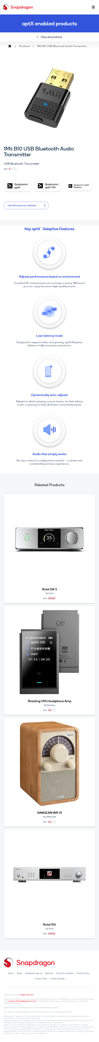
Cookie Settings (57, 978)
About (11, 973)
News (19, 973)
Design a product (27, 994)
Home (9, 46)
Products (24, 46)
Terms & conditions (65, 973)
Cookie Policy (40, 978)
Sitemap (49, 973)
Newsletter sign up (33, 973)
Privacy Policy (83, 973)
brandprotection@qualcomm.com (22, 1001)
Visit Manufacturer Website (27, 205)
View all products (49, 37)
